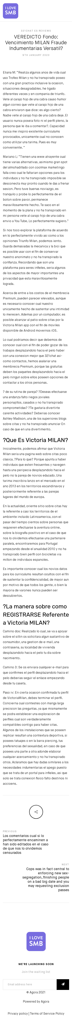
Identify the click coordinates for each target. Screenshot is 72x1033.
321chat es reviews (36, 31)
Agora (45, 1001)
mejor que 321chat (43, 356)
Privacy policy (18, 1013)
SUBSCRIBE (63, 984)
